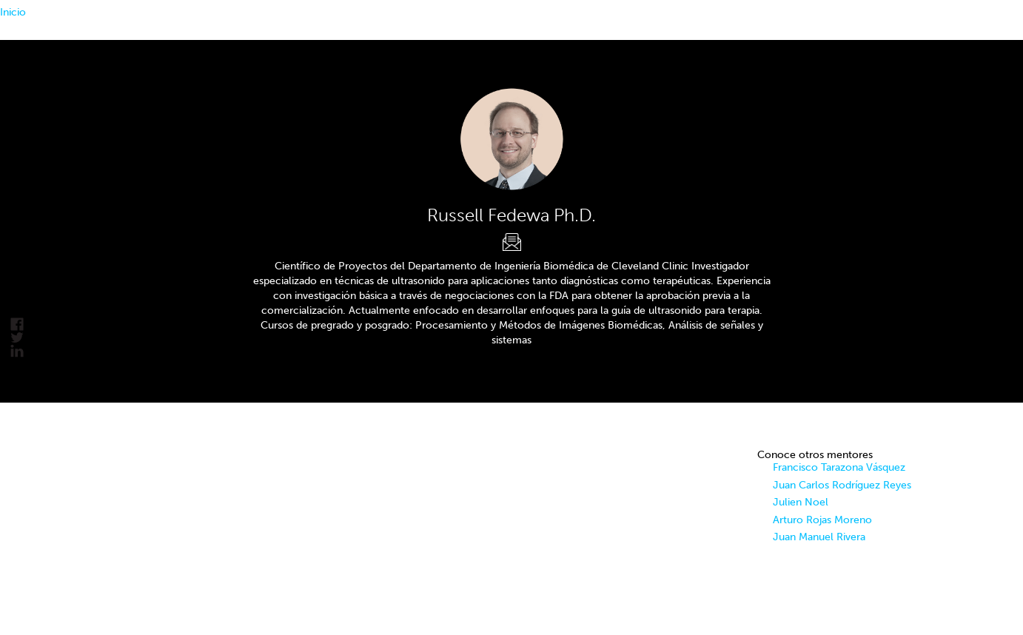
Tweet (17, 338)
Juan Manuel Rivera (819, 537)
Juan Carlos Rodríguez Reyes (842, 485)
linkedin (17, 351)
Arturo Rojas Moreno (822, 520)
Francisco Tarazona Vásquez (839, 467)
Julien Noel (800, 502)
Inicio (13, 12)
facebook (17, 324)
